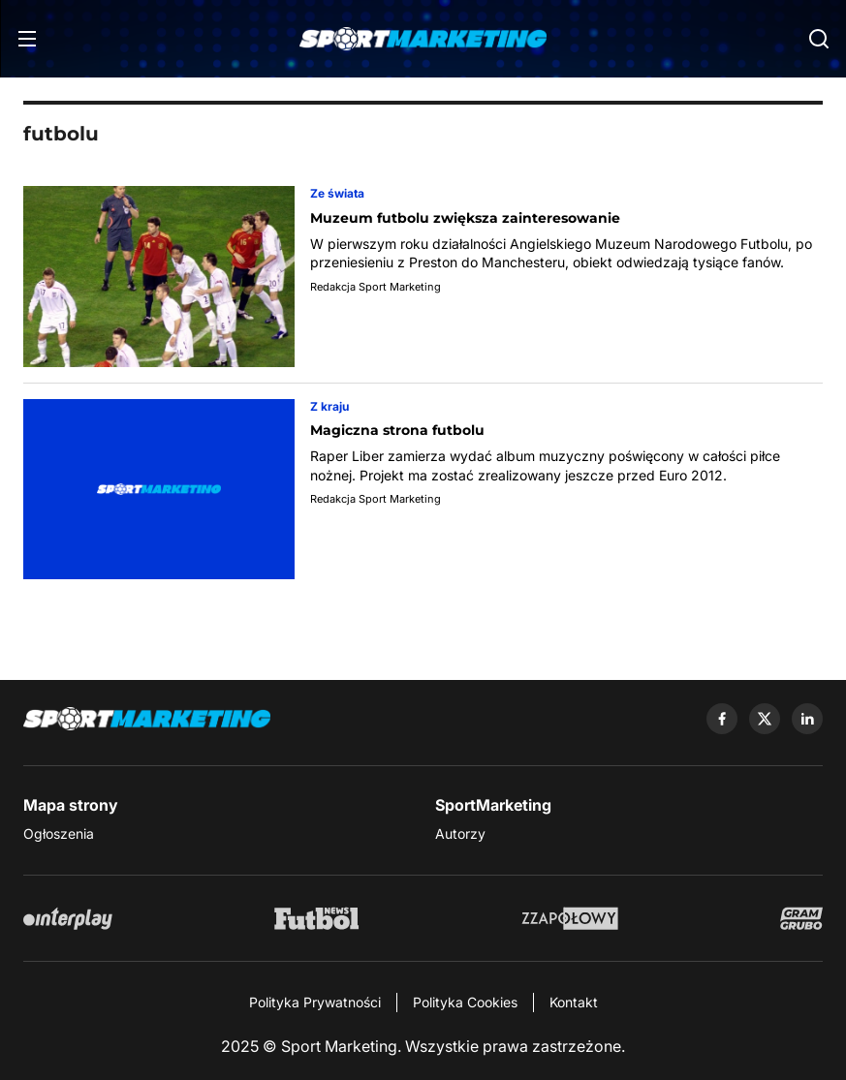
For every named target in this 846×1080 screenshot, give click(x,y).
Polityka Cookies (465, 1002)
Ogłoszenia (58, 833)
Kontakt (573, 1002)
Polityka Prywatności (315, 1002)
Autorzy (460, 833)
